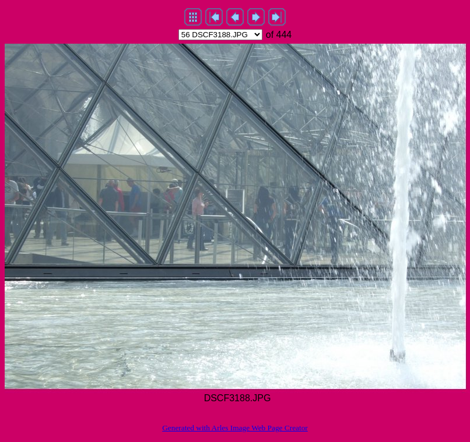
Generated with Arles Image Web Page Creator (235, 427)
